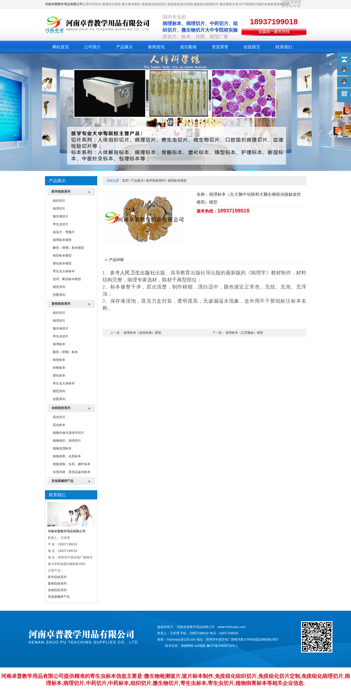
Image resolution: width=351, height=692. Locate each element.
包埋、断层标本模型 (67, 279)
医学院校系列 (60, 191)
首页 (125, 180)
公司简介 (92, 47)
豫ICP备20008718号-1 (222, 646)
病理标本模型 (62, 240)
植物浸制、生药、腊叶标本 (71, 464)
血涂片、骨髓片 (64, 232)
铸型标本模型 (62, 255)
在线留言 (252, 47)
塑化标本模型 (62, 263)
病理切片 (59, 208)
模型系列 (59, 287)
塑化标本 (59, 375)
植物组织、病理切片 (67, 440)
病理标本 (59, 344)
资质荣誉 (220, 47)
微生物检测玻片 (162, 676)
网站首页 (60, 47)
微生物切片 (60, 216)
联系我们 (283, 47)
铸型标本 (59, 360)
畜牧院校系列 (60, 303)
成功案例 (188, 47)
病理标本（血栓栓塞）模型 (142, 333)
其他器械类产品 (62, 481)
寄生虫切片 (60, 224)
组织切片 (59, 201)
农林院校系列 (60, 408)
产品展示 (124, 47)
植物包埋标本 (62, 448)
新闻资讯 (156, 47)
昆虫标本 (59, 425)
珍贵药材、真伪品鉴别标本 (71, 472)
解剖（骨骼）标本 (65, 352)
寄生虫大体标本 (64, 271)
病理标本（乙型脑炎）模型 (244, 333)
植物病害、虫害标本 (67, 456)
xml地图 (200, 646)
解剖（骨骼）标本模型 (68, 248)
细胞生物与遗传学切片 (68, 433)
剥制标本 (59, 368)
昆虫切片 (59, 417)
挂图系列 (59, 295)
